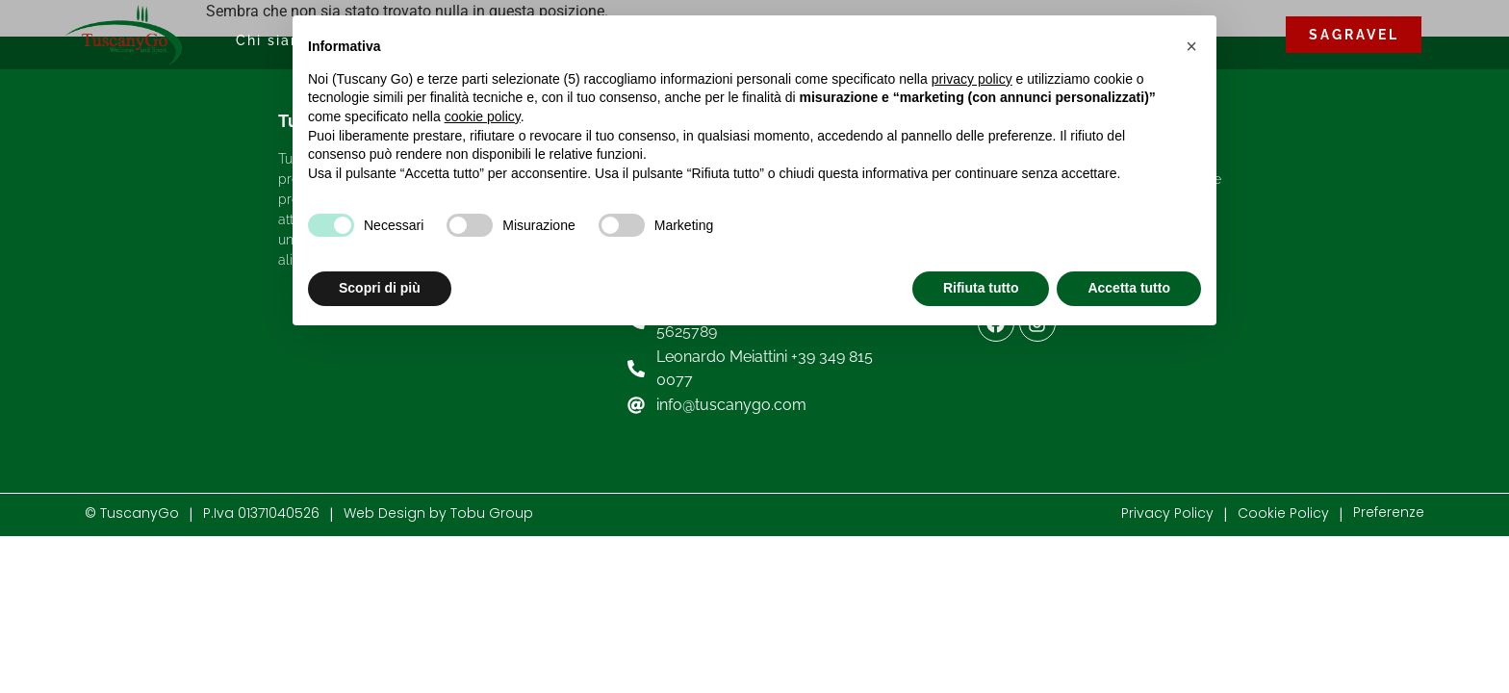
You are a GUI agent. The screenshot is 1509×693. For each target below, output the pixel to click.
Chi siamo (275, 40)
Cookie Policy (1283, 513)
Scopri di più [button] (380, 287)
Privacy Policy (1167, 513)
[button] (1191, 46)
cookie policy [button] (483, 116)
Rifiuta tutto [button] (981, 287)
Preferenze (1388, 512)
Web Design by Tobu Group (438, 513)
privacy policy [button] (972, 79)
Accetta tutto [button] (1128, 287)
